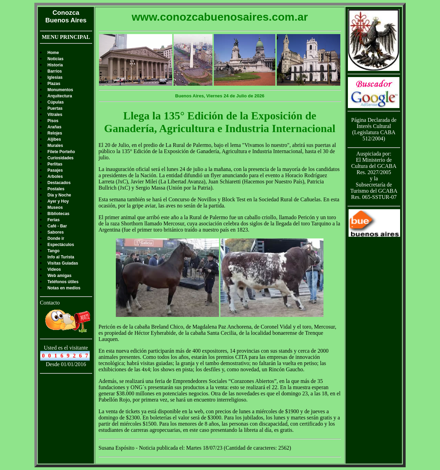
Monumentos (60, 89)
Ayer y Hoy (58, 201)
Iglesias (55, 77)
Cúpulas (55, 102)
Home (53, 52)
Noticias (55, 58)
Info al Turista (60, 257)
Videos (54, 269)
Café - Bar (57, 226)
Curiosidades (60, 158)
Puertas (55, 108)
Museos (55, 207)
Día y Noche (59, 195)
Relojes (54, 133)
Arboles (55, 176)
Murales (55, 145)
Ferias (53, 219)
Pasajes (55, 170)
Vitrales (54, 114)
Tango (53, 250)
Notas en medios (63, 288)
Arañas (54, 127)
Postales (55, 188)
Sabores (55, 232)
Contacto (50, 303)
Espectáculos (60, 244)
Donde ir (55, 238)
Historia (55, 65)
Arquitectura (59, 96)
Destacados (58, 182)
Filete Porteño (61, 151)
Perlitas (54, 164)
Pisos (52, 120)
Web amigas (59, 275)
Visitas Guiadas (62, 263)
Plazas (53, 83)
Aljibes (54, 139)
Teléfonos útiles (62, 281)
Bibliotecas (58, 213)
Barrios (54, 71)
